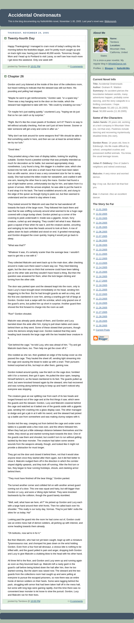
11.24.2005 (101, 303)
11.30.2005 (101, 325)
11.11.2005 (101, 254)
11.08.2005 (101, 240)
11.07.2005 (101, 236)
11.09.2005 (101, 245)
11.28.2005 (101, 316)
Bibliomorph (110, 21)
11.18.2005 (101, 285)
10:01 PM (35, 66)
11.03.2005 (101, 218)
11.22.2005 (101, 294)
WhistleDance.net (117, 64)
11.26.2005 (101, 307)
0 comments (76, 66)
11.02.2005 (101, 214)
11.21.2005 (101, 289)
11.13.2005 (101, 263)
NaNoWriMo (123, 68)
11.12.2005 (101, 258)
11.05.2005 (101, 227)
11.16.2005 (101, 276)
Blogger (109, 68)
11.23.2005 (101, 299)
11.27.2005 (101, 312)
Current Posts (103, 330)
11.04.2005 (101, 223)
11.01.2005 (101, 209)
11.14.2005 (101, 267)
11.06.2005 (101, 231)
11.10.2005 (101, 249)
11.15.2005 (101, 272)
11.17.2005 (101, 281)
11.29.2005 (101, 321)
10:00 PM (35, 601)
